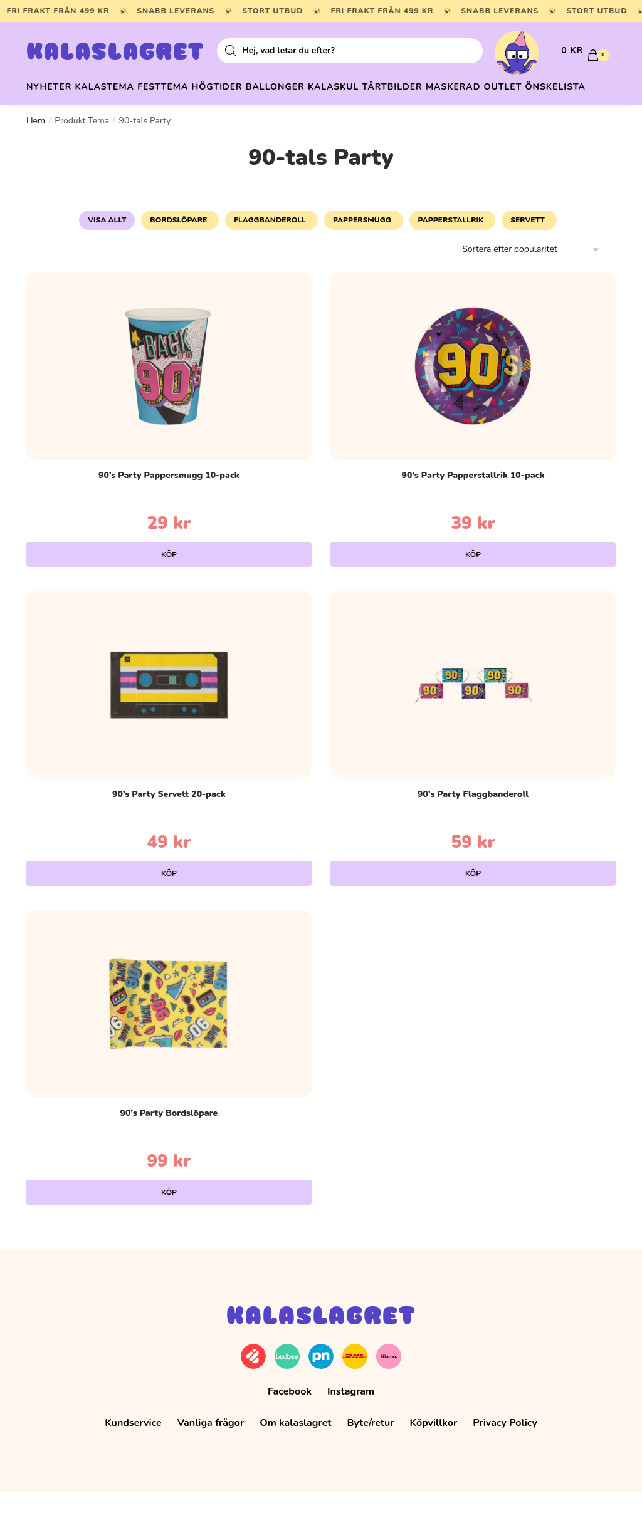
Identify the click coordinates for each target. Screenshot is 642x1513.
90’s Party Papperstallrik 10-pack (473, 496)
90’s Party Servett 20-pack (169, 815)
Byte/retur (370, 1444)
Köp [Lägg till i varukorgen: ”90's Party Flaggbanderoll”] (473, 895)
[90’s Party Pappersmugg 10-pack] (169, 387)
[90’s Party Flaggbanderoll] (473, 706)
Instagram (350, 1413)
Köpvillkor (434, 1444)
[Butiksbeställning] (531, 271)
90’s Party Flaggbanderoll (473, 815)
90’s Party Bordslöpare (169, 1134)
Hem (35, 142)
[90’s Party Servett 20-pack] (169, 706)
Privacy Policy (505, 1444)
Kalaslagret (115, 53)
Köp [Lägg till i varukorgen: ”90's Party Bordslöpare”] (169, 1214)
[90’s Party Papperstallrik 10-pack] (473, 387)
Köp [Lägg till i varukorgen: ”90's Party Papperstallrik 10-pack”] (473, 576)
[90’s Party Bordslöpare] (169, 1025)
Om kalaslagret (295, 1444)
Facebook (290, 1413)
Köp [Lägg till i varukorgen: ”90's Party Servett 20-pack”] (169, 895)
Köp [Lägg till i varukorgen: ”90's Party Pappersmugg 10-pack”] (169, 576)
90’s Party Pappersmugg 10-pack (168, 496)
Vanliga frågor (211, 1444)
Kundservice (133, 1444)
